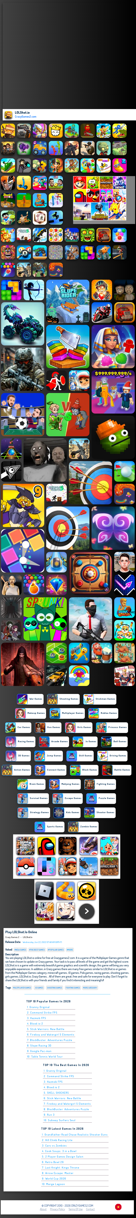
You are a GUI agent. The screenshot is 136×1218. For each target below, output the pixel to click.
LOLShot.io (27, 937)
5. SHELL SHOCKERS (56, 1092)
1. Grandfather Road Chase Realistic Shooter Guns (75, 1134)
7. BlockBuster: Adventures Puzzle (49, 1040)
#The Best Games (37, 949)
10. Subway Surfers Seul (60, 1120)
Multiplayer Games (22, 987)
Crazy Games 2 (12, 937)
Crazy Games (39, 976)
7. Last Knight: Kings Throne (60, 1167)
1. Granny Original (38, 1007)
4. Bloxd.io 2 (35, 1023)
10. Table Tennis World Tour (45, 1056)
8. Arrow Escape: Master (58, 1173)
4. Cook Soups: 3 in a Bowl (59, 1151)
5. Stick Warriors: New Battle (46, 1029)
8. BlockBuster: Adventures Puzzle (66, 1109)
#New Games (20, 949)
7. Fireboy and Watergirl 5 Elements (67, 1103)
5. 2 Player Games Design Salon (62, 1156)
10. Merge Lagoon (53, 1184)
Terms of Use (76, 1209)
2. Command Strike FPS (42, 1012)
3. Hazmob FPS (36, 1018)
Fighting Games (73, 987)
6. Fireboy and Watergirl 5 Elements (51, 1034)
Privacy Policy (57, 1209)
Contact (90, 1209)
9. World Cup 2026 (54, 1178)
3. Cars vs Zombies (54, 1145)
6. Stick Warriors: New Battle (62, 1098)
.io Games (39, 987)
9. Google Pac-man (39, 1051)
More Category (90, 987)
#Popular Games (56, 949)
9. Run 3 (49, 1114)
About (43, 1209)
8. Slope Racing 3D (39, 1045)
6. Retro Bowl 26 (53, 1162)
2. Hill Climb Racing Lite (57, 1140)
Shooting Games (54, 987)
